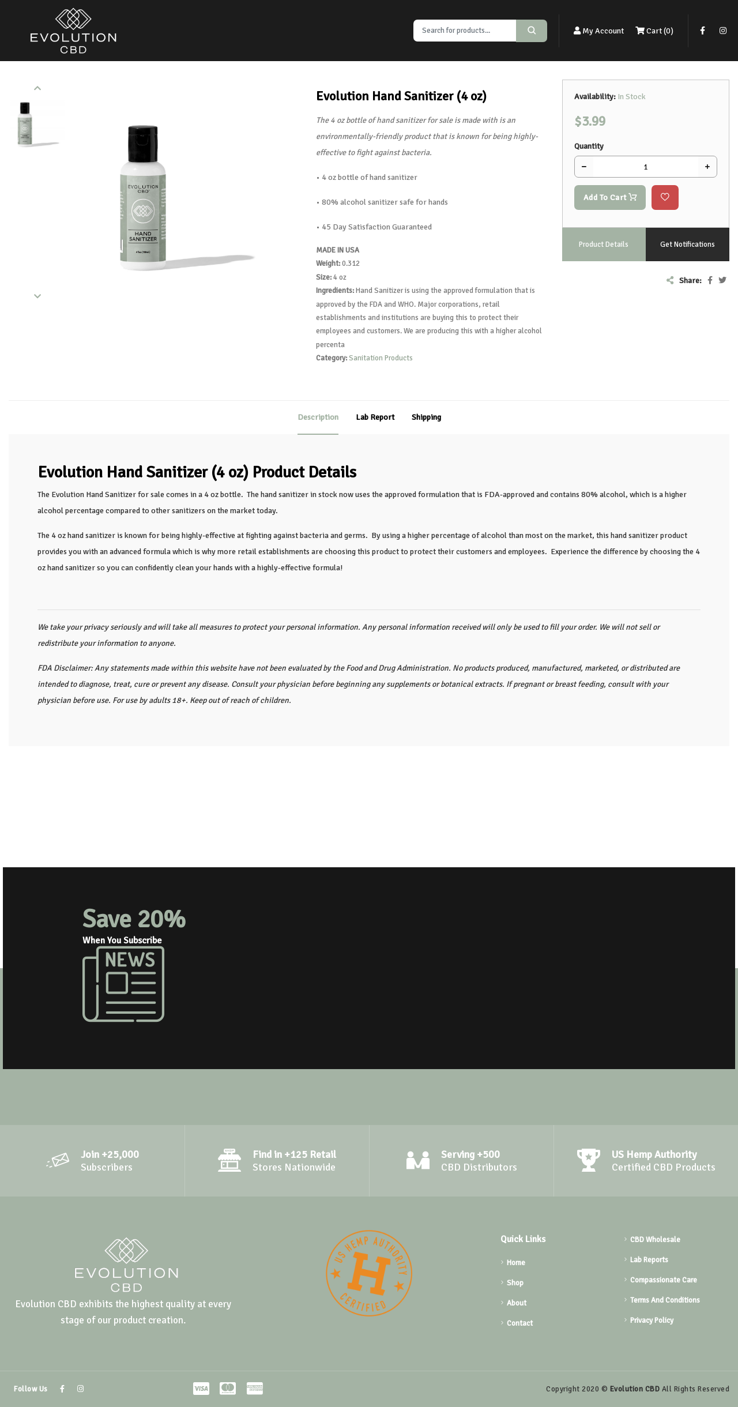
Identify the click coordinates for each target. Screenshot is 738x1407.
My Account (599, 31)
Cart (654, 31)
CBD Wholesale (655, 1239)
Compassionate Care (663, 1280)
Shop (515, 1283)
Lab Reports (649, 1260)
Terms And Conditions (665, 1300)
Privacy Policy (651, 1320)
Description (318, 417)
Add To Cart (610, 197)
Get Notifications (687, 244)
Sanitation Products (381, 358)
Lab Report (375, 417)
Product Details (603, 244)
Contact (520, 1323)
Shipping (426, 417)
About (516, 1303)
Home (516, 1262)
